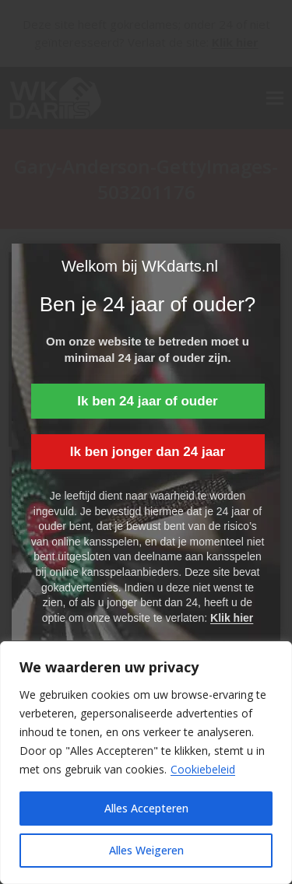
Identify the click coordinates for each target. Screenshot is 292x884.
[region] (146, 762)
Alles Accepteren (146, 808)
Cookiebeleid (203, 769)
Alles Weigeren (146, 850)
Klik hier (231, 618)
